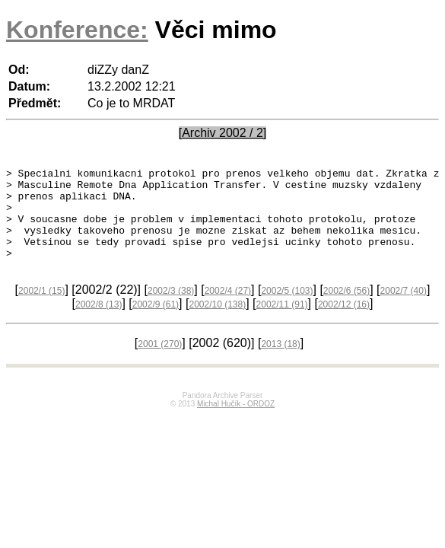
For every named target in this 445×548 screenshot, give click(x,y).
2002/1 (41, 309)
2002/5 (287, 309)
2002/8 (98, 322)
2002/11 (282, 322)
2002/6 (346, 309)
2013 (280, 362)
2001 (160, 362)
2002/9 (155, 322)
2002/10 (217, 322)
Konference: (77, 29)
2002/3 (171, 309)
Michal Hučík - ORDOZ (236, 422)
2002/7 (403, 309)
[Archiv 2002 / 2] (223, 132)
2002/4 (228, 309)
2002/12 (344, 322)
